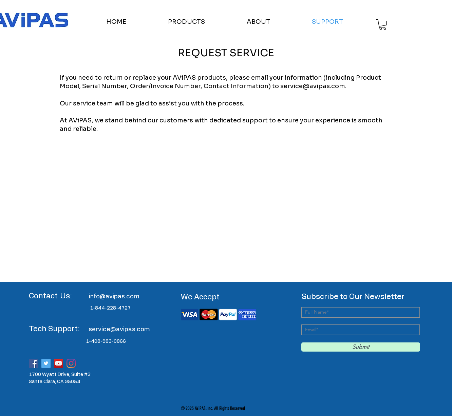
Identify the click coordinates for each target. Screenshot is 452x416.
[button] (202, 22)
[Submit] (360, 347)
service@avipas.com (312, 86)
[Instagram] (71, 363)
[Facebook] (33, 363)
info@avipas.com (114, 297)
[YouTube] (58, 363)
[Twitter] (46, 363)
